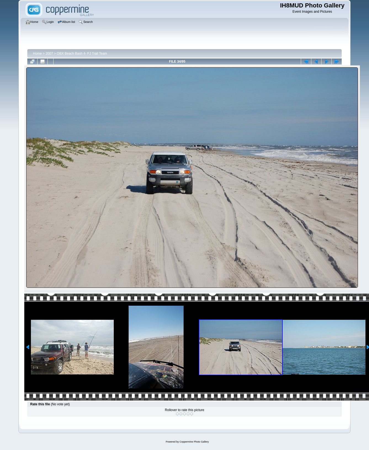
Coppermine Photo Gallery (194, 441)
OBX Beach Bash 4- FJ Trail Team (82, 53)
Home (37, 53)
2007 (49, 53)
